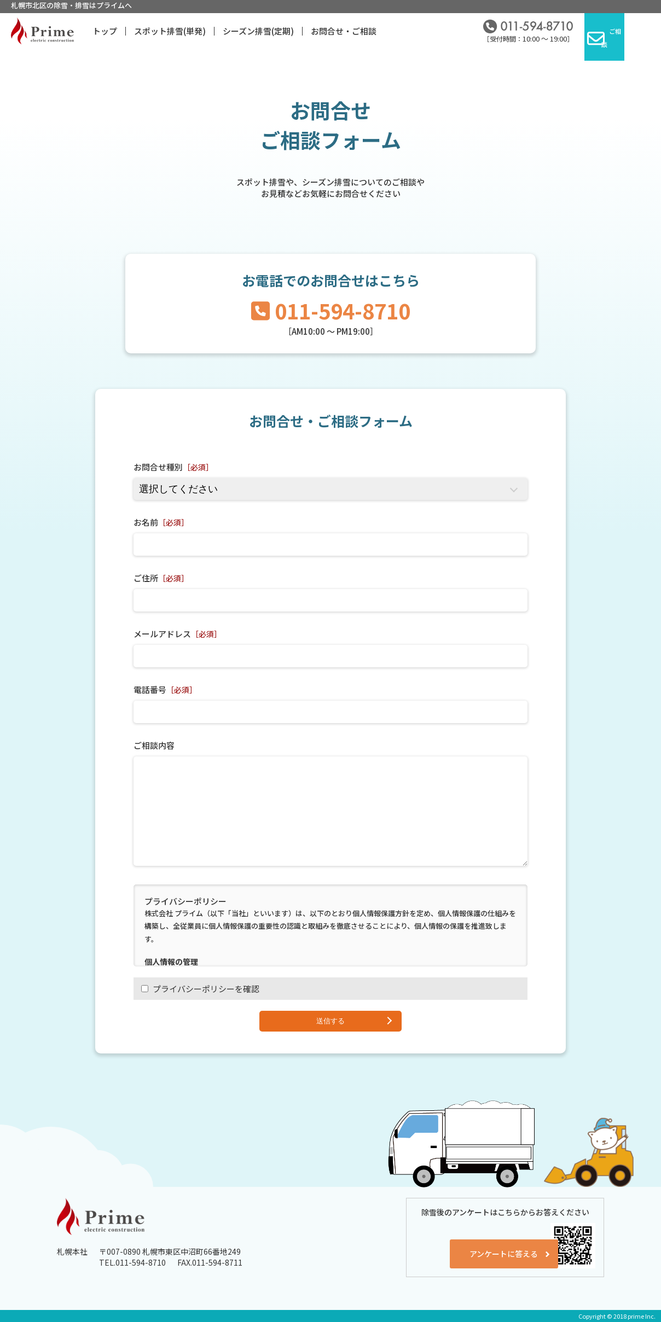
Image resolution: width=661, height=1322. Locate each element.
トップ (104, 31)
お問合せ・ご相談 (343, 31)
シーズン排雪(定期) (258, 31)
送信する (330, 1021)
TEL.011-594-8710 (132, 1262)
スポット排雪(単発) (170, 31)
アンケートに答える (480, 1246)
